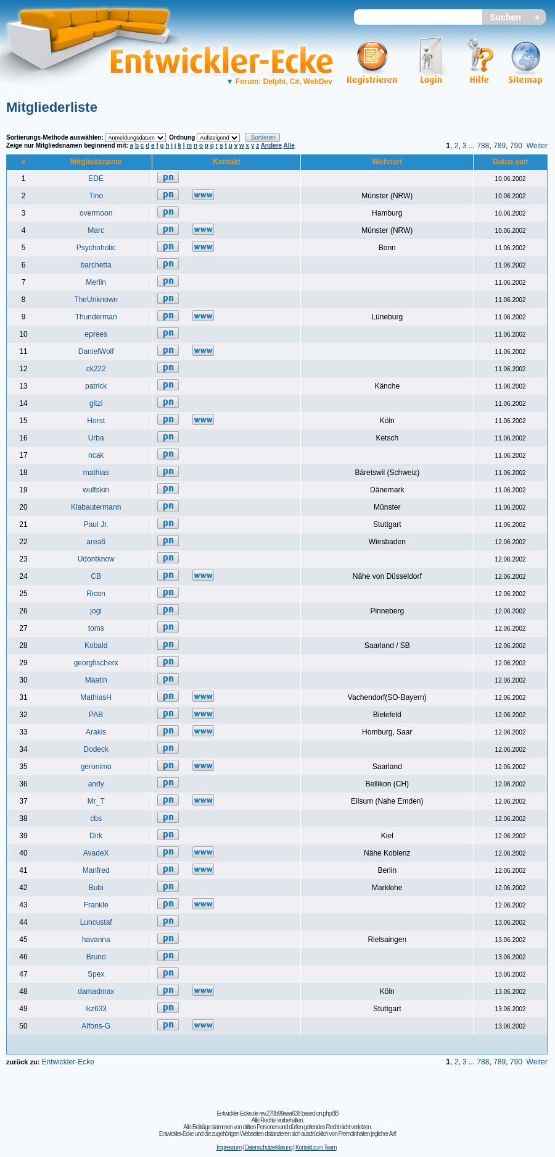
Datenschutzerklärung (268, 1147)
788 (483, 145)
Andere (271, 145)
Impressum (228, 1147)
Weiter (537, 145)
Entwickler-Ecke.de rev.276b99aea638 (258, 1113)
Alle (289, 145)
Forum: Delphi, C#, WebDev (279, 81)
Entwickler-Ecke (67, 1062)
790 (516, 145)
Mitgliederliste (51, 107)
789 (499, 145)
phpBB (331, 1113)
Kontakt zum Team (316, 1147)
